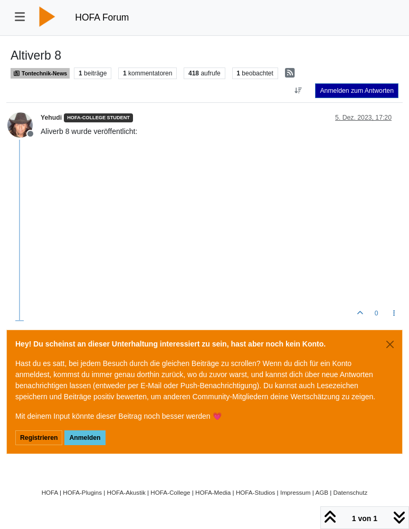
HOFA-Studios (255, 492)
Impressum (295, 492)
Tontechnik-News (40, 73)
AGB (321, 492)
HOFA (50, 492)
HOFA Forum (102, 17)
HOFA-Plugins (82, 492)
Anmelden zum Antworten (357, 90)
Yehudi (51, 117)
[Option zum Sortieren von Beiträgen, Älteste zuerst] (298, 90)
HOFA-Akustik (126, 492)
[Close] (390, 344)
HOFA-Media (213, 492)
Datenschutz (351, 492)
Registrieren (39, 437)
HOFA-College (170, 492)
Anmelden (84, 437)
